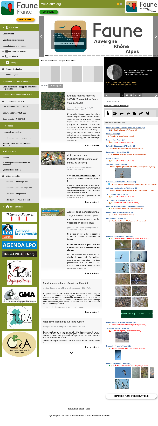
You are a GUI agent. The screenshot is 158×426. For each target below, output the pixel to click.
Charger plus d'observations (131, 396)
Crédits (88, 408)
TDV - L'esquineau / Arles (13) (117, 194)
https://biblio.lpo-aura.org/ (86, 176)
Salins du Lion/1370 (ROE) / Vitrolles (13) (121, 182)
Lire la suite (92, 145)
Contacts (81, 408)
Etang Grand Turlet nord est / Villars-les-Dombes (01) (125, 128)
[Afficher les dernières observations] (116, 106)
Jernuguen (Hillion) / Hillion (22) (117, 328)
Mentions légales (73, 408)
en (121, 4)
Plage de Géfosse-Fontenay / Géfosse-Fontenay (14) (125, 206)
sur (74, 176)
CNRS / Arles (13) (112, 158)
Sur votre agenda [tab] (55, 86)
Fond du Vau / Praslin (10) (115, 140)
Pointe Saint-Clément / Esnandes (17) (119, 212)
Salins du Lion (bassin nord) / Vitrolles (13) (121, 188)
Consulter (49, 12)
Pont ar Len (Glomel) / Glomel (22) (118, 363)
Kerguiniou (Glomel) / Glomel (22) (118, 346)
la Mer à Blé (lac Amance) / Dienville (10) (120, 146)
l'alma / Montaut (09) (113, 134)
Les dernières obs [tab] (112, 101)
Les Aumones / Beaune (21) (116, 219)
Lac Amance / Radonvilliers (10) (117, 152)
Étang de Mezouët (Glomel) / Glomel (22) (120, 322)
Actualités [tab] (44, 86)
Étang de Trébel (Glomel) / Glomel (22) (120, 236)
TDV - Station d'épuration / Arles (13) (119, 200)
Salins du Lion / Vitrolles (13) (116, 164)
